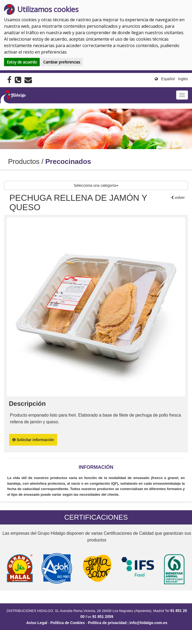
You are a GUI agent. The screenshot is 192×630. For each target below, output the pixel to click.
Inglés (183, 79)
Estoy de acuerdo (22, 62)
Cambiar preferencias (61, 62)
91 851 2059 (102, 616)
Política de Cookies (67, 623)
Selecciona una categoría (96, 185)
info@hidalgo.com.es (148, 623)
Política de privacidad (107, 623)
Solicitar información (33, 440)
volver (179, 197)
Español (168, 79)
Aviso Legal (36, 623)
